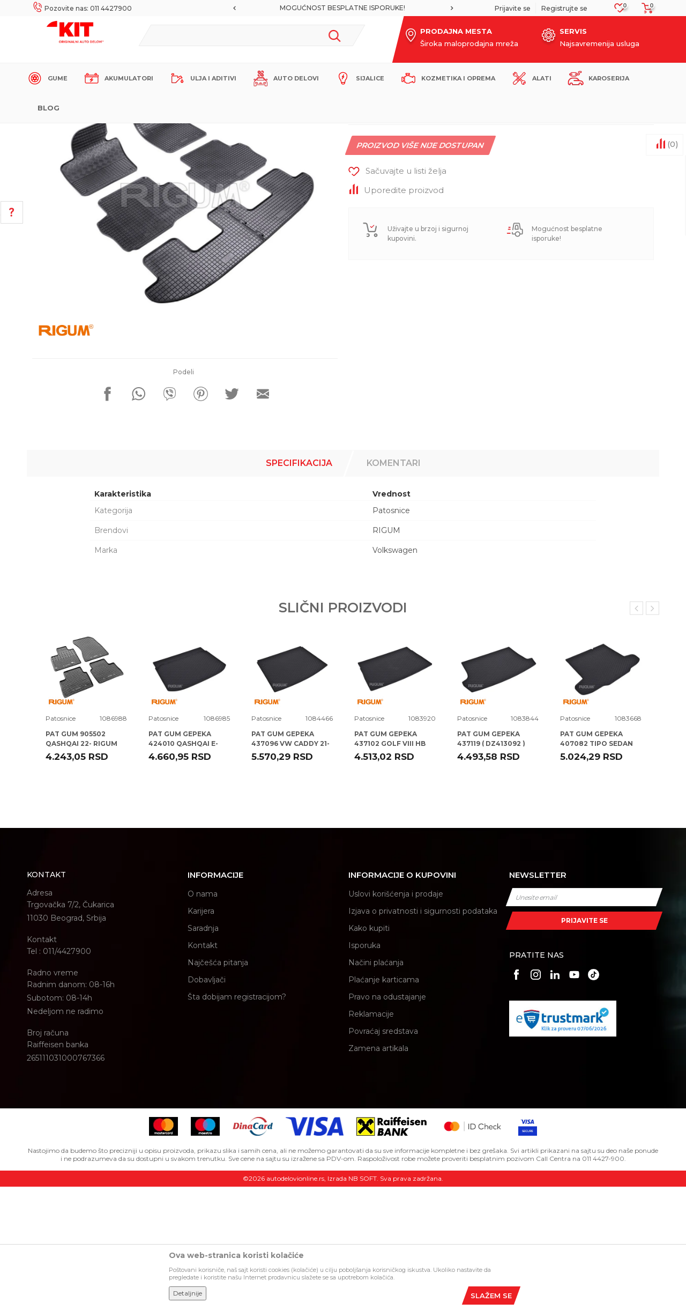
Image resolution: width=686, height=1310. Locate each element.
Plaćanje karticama (383, 1103)
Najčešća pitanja (218, 1086)
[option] (343, 8)
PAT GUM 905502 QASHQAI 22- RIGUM (81, 862)
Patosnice (222, 132)
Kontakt (203, 1069)
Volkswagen (394, 673)
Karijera (201, 1034)
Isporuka (364, 1069)
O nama (203, 1017)
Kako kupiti (369, 1051)
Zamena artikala (378, 1171)
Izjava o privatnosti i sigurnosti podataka (422, 1034)
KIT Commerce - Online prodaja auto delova (94, 132)
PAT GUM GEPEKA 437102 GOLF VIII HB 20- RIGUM (390, 866)
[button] (251, 35)
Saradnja (203, 1051)
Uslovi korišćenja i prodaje (395, 1017)
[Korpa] (644, 12)
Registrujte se (564, 8)
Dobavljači (207, 1103)
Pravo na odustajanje (387, 1120)
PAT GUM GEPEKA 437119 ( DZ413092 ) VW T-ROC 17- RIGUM (494, 866)
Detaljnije (187, 1293)
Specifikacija (299, 586)
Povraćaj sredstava (383, 1154)
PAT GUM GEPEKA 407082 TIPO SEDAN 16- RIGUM (596, 866)
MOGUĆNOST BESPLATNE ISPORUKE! (342, 8)
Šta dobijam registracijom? (237, 1120)
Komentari (394, 586)
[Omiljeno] (619, 11)
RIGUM (386, 653)
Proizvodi (184, 132)
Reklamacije (371, 1137)
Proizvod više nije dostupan (420, 268)
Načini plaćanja (376, 1086)
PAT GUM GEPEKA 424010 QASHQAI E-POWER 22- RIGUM (183, 866)
